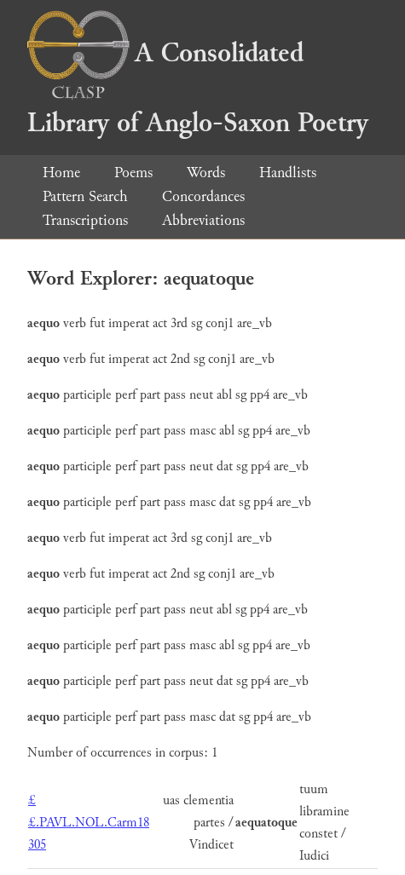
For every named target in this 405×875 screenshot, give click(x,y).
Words (206, 172)
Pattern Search (85, 196)
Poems (133, 172)
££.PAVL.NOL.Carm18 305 (88, 823)
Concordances (203, 196)
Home (61, 172)
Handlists (287, 172)
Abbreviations (203, 220)
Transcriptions (85, 220)
